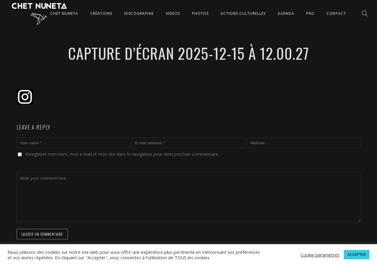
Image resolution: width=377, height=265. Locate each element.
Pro (310, 13)
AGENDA (286, 13)
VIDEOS (173, 13)
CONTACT (336, 13)
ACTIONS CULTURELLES (243, 13)
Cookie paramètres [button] (320, 254)
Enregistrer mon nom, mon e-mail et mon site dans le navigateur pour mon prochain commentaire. (122, 154)
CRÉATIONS (101, 13)
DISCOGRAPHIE (139, 13)
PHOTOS (200, 13)
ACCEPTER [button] (356, 254)
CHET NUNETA (64, 13)
